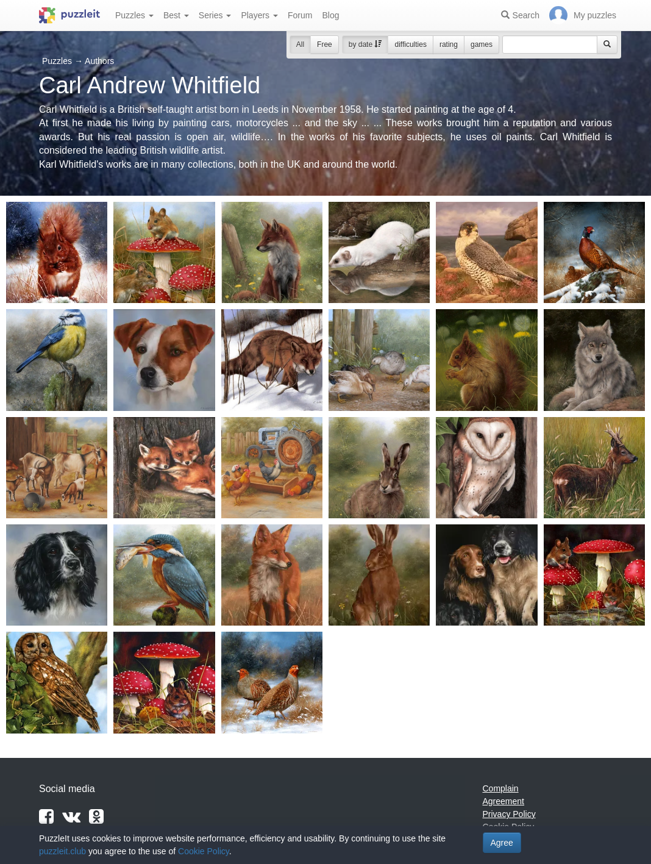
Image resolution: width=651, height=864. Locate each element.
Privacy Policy (509, 814)
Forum (300, 15)
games (482, 44)
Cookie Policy (203, 851)
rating (448, 44)
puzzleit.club (62, 851)
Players (259, 15)
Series (215, 15)
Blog (330, 15)
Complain (501, 788)
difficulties (410, 44)
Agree (502, 843)
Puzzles (134, 15)
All (300, 44)
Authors (99, 61)
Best (176, 15)
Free (324, 44)
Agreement (503, 801)
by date (365, 44)
